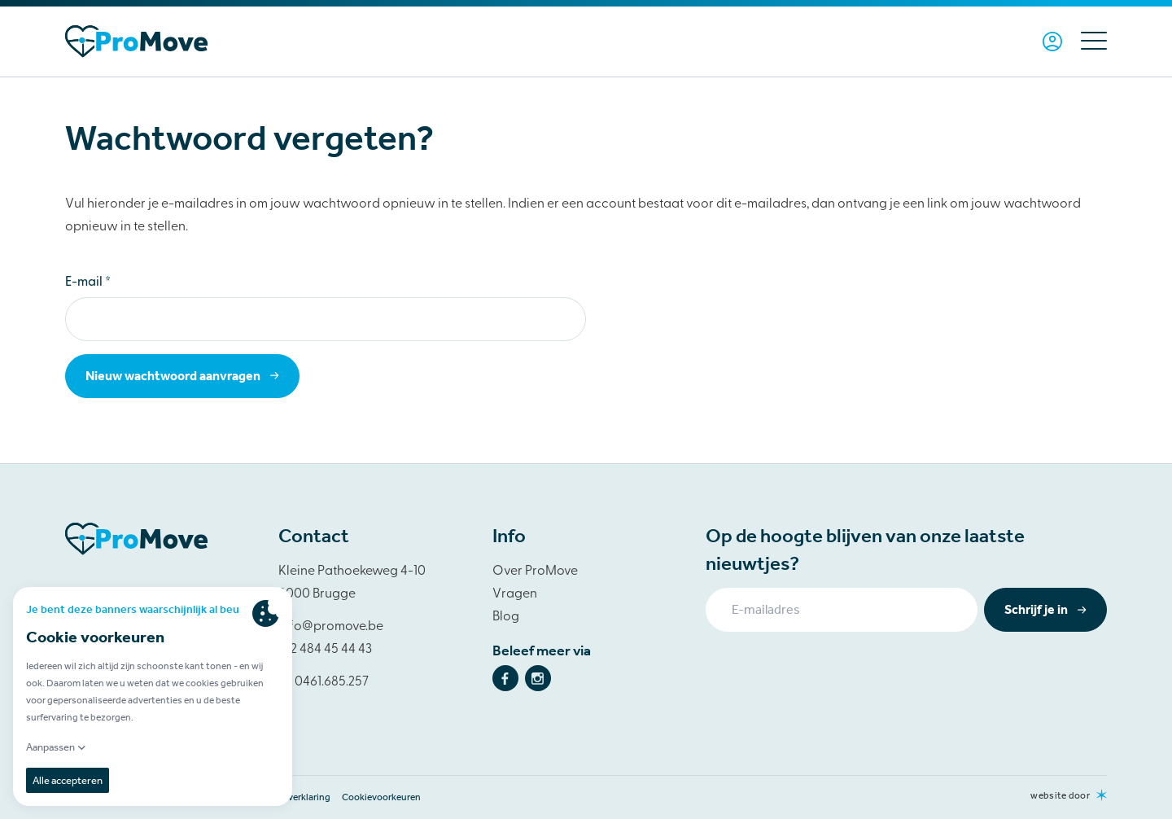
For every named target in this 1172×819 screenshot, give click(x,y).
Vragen (514, 594)
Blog (505, 617)
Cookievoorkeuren (381, 797)
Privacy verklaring (293, 797)
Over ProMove (535, 571)
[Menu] (1088, 42)
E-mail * (88, 282)
